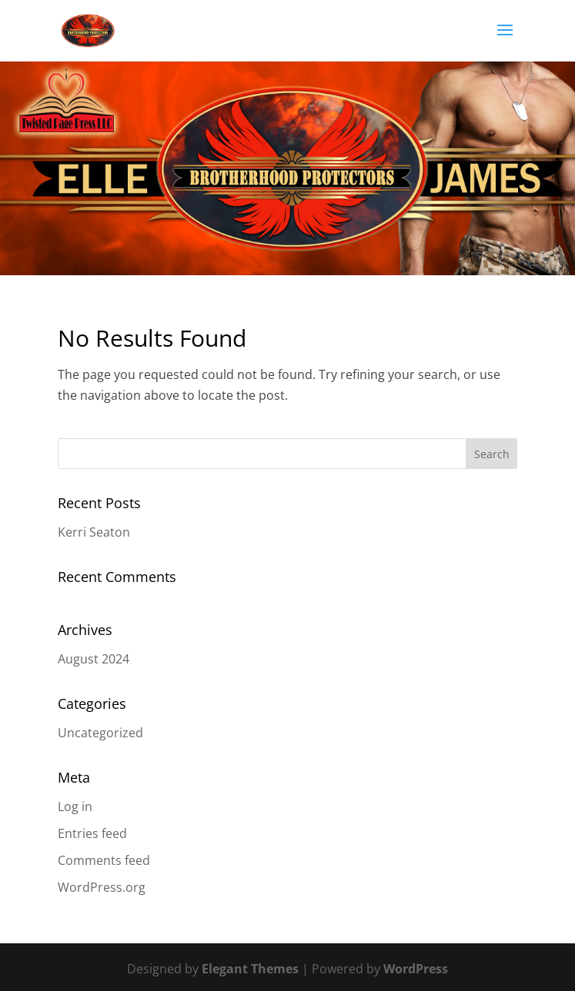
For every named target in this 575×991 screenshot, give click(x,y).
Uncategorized (100, 732)
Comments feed (104, 860)
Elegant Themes (250, 968)
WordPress (415, 968)
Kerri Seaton (94, 532)
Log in (75, 806)
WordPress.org (101, 887)
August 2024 (93, 658)
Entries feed (92, 833)
